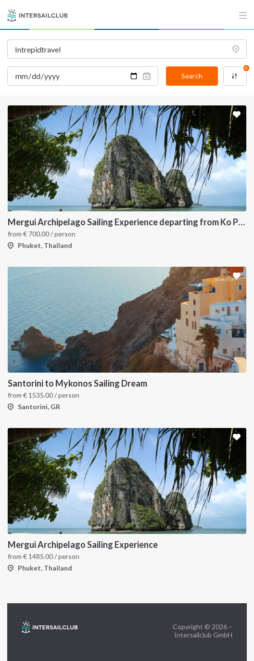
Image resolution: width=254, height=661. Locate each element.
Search (192, 76)
